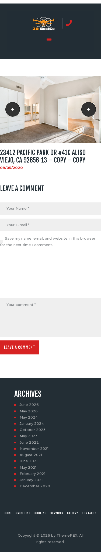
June (29, 404)
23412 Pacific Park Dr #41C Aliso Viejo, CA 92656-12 (11, 109)
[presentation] (22, 273)
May (29, 411)
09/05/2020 (11, 167)
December (35, 486)
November (34, 448)
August (31, 455)
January (32, 423)
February (32, 473)
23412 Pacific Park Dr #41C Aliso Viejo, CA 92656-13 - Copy (94, 109)
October (33, 429)
